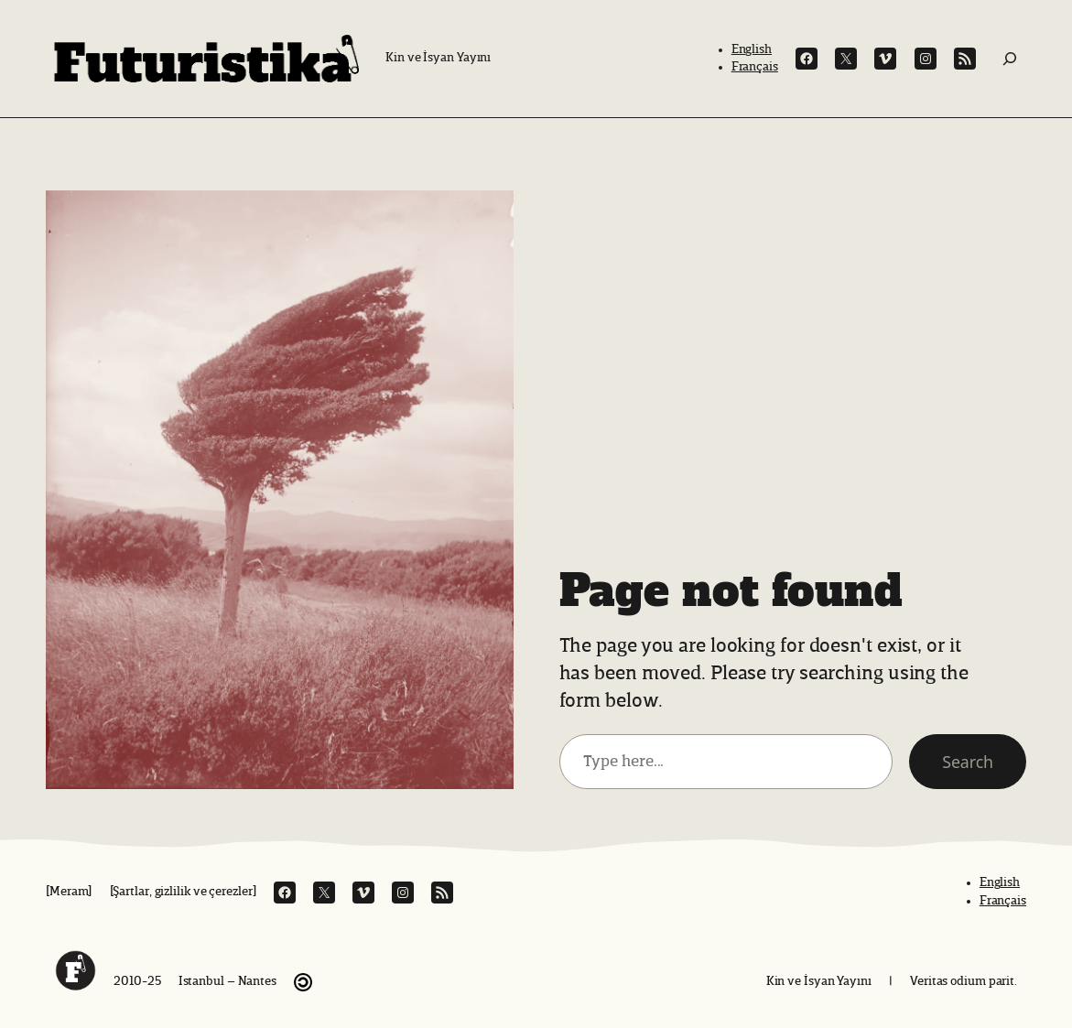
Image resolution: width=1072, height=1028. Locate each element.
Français (754, 66)
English (751, 49)
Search (967, 762)
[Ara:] (1009, 58)
